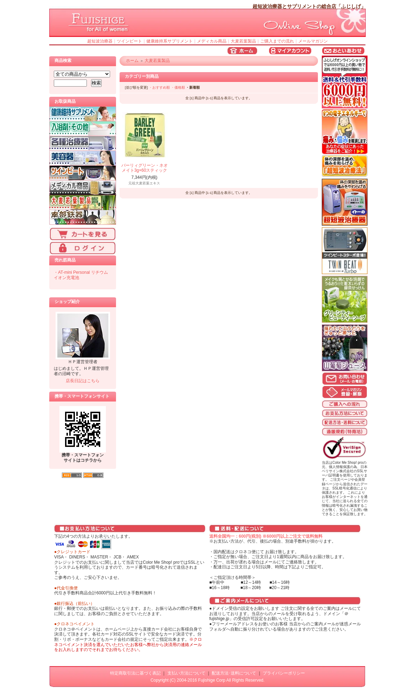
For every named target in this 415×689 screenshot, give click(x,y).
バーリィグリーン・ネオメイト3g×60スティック (144, 168)
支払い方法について (186, 673)
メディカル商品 (211, 41)
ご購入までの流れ (277, 41)
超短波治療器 (100, 41)
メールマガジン (313, 41)
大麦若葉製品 (243, 41)
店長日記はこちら (83, 380)
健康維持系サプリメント (169, 41)
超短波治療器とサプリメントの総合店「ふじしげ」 (309, 6)
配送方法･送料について (234, 673)
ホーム (132, 60)
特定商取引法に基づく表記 (135, 673)
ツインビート (129, 41)
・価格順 (178, 87)
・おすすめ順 (159, 87)
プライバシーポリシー (284, 673)
